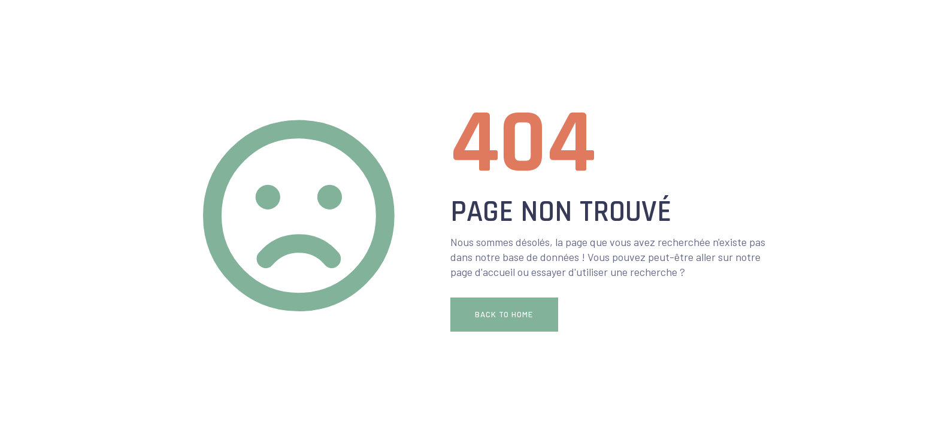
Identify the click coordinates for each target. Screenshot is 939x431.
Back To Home (504, 314)
